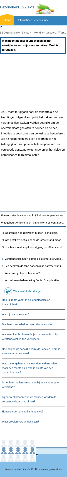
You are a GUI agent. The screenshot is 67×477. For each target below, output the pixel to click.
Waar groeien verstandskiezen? (20, 421)
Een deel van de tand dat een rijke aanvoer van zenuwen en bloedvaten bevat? (34, 266)
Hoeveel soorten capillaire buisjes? (22, 411)
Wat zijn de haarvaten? (15, 314)
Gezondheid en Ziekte (16, 32)
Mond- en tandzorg (45, 32)
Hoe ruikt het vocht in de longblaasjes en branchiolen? (26, 302)
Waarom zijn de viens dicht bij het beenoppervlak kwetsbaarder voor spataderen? (33, 215)
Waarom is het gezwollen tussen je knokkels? (31, 232)
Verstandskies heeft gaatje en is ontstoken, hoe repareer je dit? (34, 258)
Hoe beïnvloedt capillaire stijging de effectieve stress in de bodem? (34, 247)
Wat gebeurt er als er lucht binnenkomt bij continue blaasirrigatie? (33, 222)
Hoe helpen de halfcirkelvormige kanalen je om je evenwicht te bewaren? (31, 351)
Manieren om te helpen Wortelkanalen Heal (27, 324)
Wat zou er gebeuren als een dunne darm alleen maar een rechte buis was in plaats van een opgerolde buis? (30, 368)
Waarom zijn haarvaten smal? (22, 273)
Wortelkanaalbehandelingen (27, 291)
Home (7, 20)
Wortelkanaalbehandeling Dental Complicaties (32, 280)
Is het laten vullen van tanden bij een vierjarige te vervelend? (30, 385)
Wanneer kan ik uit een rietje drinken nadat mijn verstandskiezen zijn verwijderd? (30, 337)
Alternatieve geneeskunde (33, 20)
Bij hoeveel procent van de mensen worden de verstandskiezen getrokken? (29, 399)
